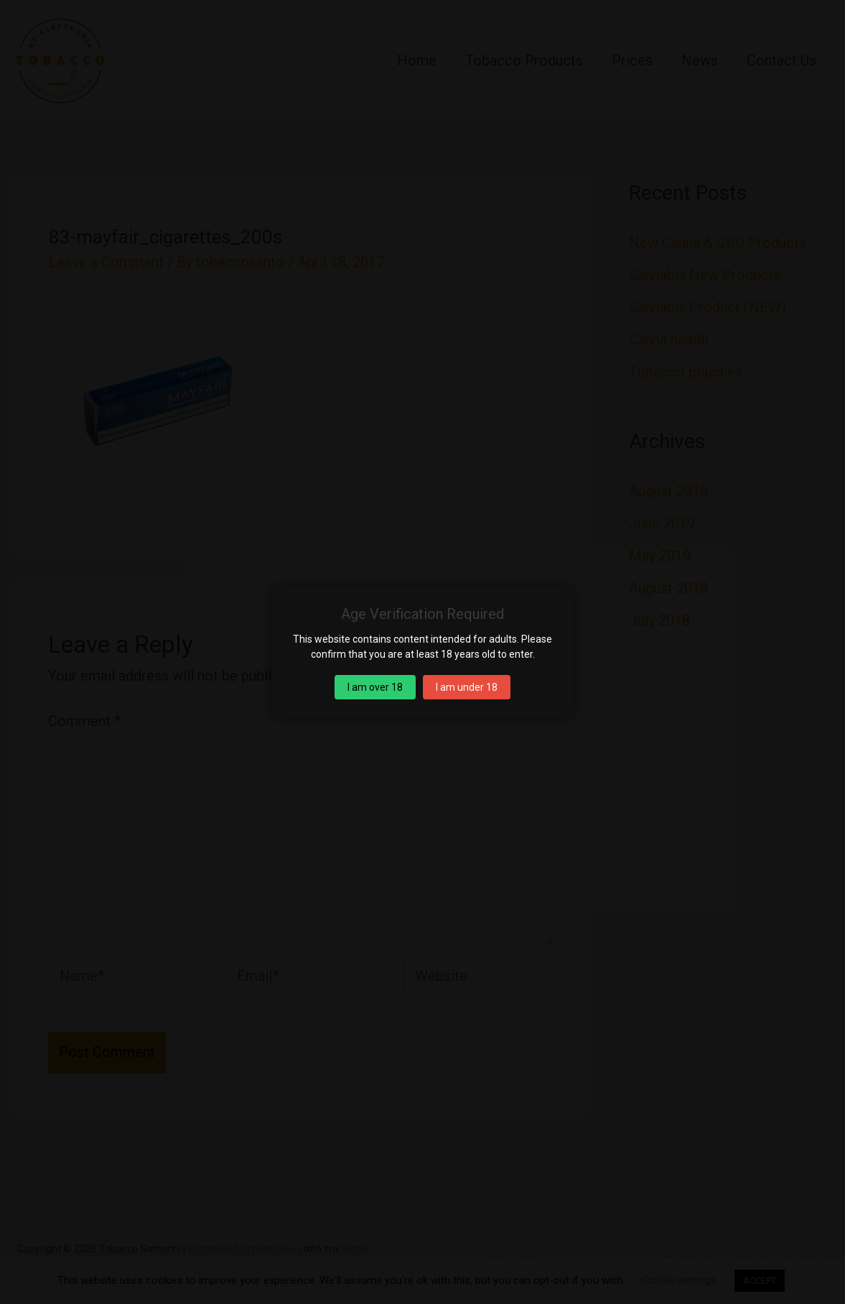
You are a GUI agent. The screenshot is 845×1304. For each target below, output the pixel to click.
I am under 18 (467, 687)
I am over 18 (375, 687)
